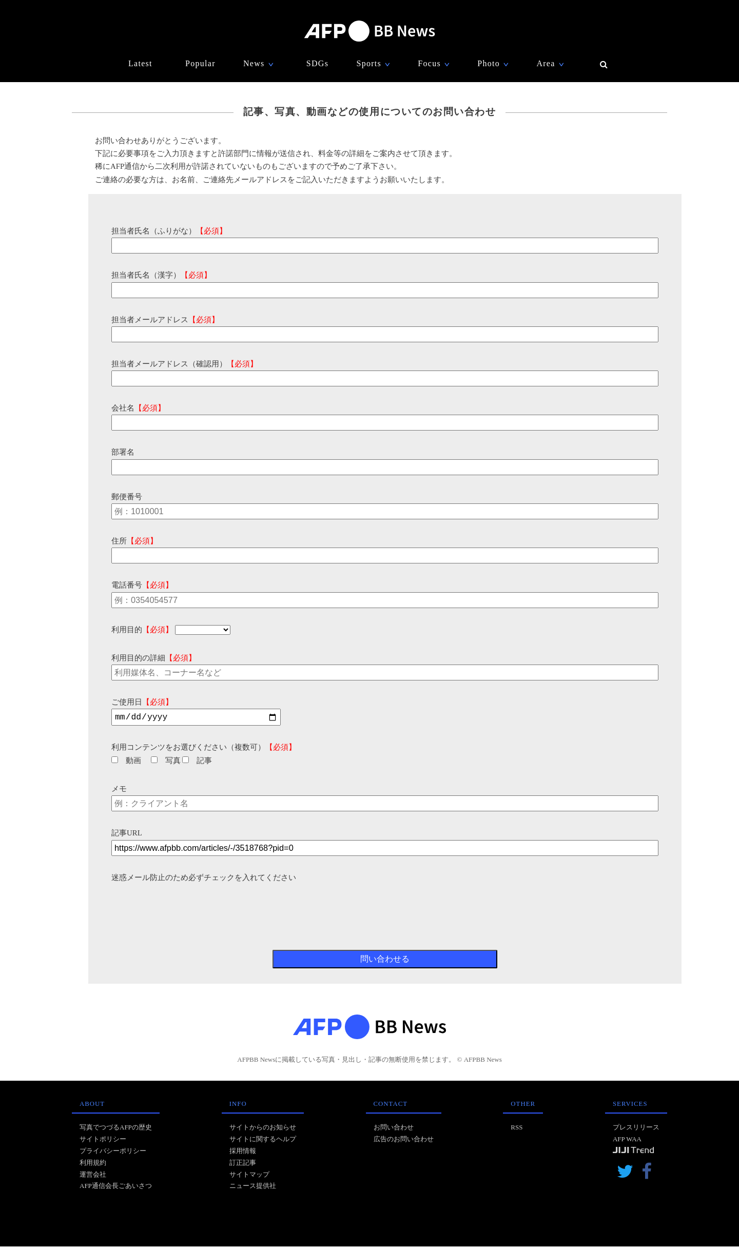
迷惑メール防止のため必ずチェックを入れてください (203, 879)
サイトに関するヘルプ (262, 1140)
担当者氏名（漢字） (161, 275)
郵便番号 (126, 497)
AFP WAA (627, 1140)
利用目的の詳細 (153, 658)
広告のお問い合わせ (404, 1140)
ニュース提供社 (252, 1187)
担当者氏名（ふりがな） (169, 231)
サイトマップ (249, 1176)
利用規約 (93, 1164)
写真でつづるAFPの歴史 (116, 1129)
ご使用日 (142, 702)
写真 (166, 762)
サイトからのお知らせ (262, 1129)
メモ (119, 790)
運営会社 (93, 1176)
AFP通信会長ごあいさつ (116, 1187)
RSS (516, 1129)
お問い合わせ (394, 1129)
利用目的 (142, 630)
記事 (197, 762)
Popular (200, 63)
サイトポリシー (103, 1140)
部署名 (122, 452)
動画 (126, 762)
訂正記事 (242, 1164)
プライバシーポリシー (113, 1152)
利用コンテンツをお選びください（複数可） (203, 749)
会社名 (138, 408)
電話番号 (142, 585)
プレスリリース (636, 1129)
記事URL (126, 834)
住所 (134, 541)
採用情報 (242, 1152)
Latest (140, 63)
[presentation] (189, 906)
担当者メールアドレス (165, 320)
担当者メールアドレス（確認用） (184, 364)
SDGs (317, 63)
